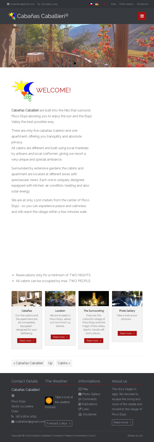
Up (50, 363)
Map (113, 4)
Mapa (69, 435)
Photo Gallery (126, 4)
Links (85, 409)
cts (141, 435)
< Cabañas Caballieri (28, 363)
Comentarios (80, 435)
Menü (142, 16)
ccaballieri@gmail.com (22, 4)
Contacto (58, 435)
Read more (25, 340)
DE (96, 4)
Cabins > (64, 363)
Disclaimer (142, 4)
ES (90, 4)
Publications (89, 404)
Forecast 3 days (57, 423)
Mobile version (104, 4)
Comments (89, 399)
